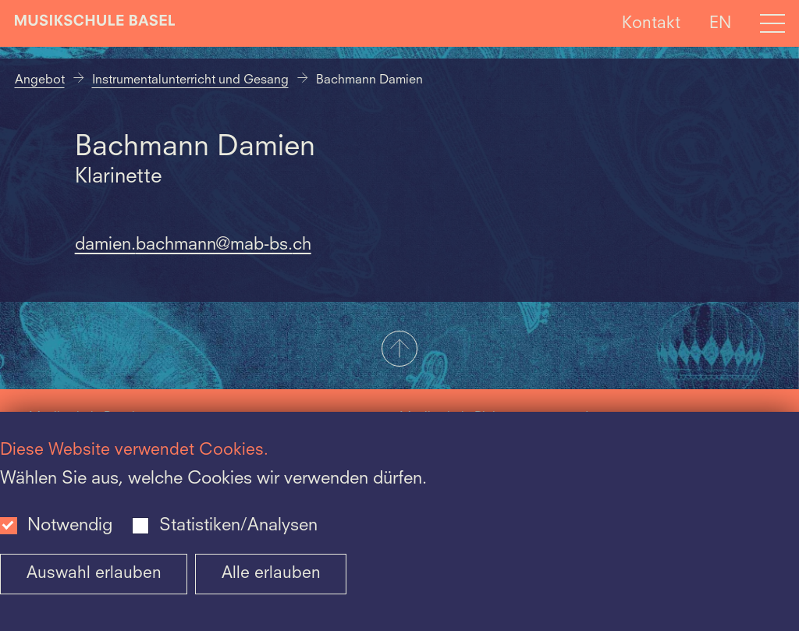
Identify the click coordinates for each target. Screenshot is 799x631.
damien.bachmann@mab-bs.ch (193, 244)
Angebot (40, 80)
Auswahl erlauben (94, 573)
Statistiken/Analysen (238, 525)
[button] (399, 350)
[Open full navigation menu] (772, 23)
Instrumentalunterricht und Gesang (190, 80)
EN (720, 23)
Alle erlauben (271, 573)
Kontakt (651, 23)
